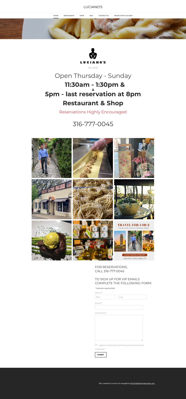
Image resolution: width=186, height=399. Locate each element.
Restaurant (69, 16)
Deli (91, 16)
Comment (100, 313)
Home (55, 16)
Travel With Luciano (123, 16)
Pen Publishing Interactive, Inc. (142, 383)
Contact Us (104, 16)
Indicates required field (105, 288)
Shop (82, 16)
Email (98, 303)
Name (98, 292)
